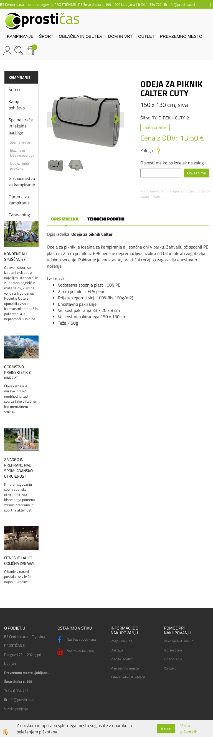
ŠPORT (46, 36)
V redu (166, 728)
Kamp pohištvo (17, 104)
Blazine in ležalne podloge (22, 152)
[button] (117, 119)
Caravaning (19, 214)
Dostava (117, 650)
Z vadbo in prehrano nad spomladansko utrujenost (18, 468)
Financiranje (173, 659)
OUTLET (146, 36)
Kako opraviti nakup (178, 641)
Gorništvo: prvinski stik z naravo (17, 372)
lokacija (203, 4)
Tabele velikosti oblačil (128, 677)
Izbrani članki (173, 650)
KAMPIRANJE (20, 36)
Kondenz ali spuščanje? (15, 256)
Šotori (14, 89)
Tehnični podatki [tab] (106, 218)
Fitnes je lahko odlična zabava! (19, 560)
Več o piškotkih (188, 728)
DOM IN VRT (120, 36)
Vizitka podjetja (16, 708)
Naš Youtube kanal (76, 651)
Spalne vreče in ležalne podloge (21, 126)
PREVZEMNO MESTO (181, 36)
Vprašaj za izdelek (155, 127)
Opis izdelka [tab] (64, 218)
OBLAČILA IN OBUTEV (81, 36)
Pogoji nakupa (121, 641)
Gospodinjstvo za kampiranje (22, 181)
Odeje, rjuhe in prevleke (21, 166)
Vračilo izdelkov (122, 659)
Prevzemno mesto (125, 668)
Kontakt (170, 668)
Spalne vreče (20, 142)
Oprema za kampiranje (19, 199)
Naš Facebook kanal (77, 639)
